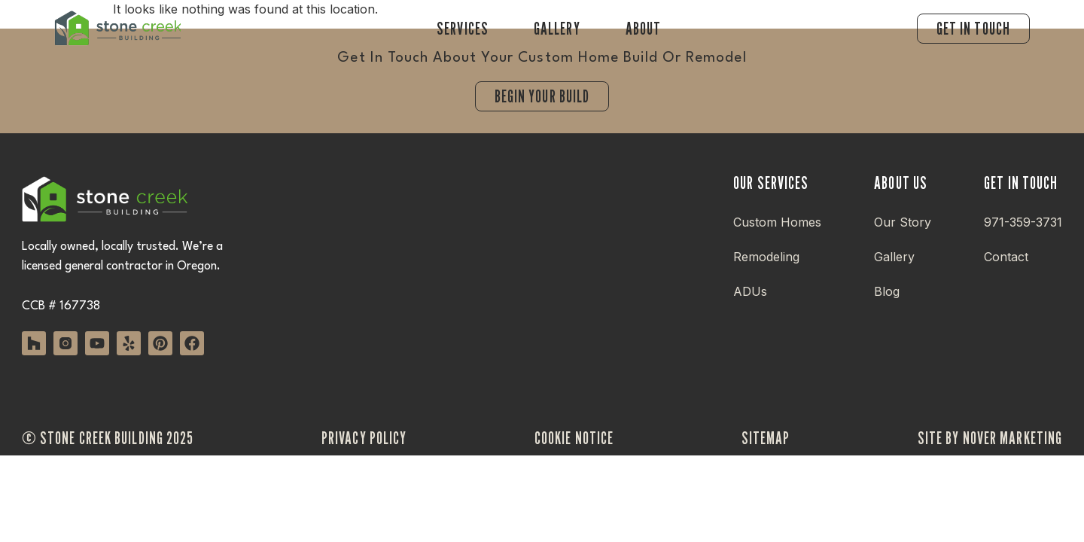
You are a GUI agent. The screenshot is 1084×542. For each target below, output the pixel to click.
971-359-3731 (1023, 222)
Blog (887, 291)
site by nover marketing (990, 438)
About (644, 28)
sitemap (765, 438)
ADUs (750, 291)
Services (463, 28)
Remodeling (766, 256)
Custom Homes (777, 222)
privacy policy (363, 438)
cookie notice (574, 438)
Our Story (902, 222)
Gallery (557, 28)
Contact (1006, 256)
